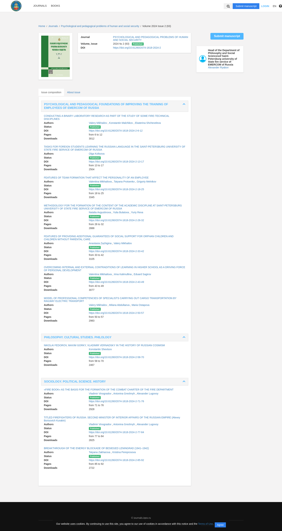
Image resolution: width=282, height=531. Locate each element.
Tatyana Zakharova (100, 452)
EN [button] (274, 6)
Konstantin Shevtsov (100, 349)
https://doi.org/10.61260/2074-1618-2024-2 (137, 47)
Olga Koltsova (96, 153)
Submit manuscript (246, 6)
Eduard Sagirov (142, 274)
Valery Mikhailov (98, 122)
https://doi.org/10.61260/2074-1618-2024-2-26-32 (116, 220)
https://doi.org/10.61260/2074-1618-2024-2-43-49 (116, 282)
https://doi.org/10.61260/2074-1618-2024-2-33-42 (116, 251)
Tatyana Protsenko (124, 181)
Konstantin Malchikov (121, 122)
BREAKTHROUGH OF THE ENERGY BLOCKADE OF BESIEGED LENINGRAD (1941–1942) (96, 448)
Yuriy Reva (137, 212)
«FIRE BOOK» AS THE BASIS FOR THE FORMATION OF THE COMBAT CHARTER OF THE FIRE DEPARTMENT (109, 389)
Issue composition (51, 92)
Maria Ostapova (140, 305)
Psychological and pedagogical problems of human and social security (100, 26)
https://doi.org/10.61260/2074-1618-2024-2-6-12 (116, 130)
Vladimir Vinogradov (100, 393)
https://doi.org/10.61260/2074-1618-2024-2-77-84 (116, 432)
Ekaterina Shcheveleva (148, 122)
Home (41, 26)
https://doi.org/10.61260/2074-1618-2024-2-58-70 (116, 357)
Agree (220, 524)
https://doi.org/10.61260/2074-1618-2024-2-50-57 (116, 312)
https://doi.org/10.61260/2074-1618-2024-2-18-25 (116, 189)
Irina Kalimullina (123, 274)
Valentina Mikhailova (100, 181)
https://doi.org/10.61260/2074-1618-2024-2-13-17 (116, 161)
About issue (73, 92)
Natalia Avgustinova (100, 212)
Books (55, 5)
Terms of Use (205, 523)
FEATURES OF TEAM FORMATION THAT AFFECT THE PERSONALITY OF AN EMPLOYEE (96, 177)
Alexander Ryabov (218, 67)
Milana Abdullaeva (119, 305)
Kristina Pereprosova (124, 452)
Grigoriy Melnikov (146, 181)
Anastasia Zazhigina (100, 243)
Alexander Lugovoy (147, 393)
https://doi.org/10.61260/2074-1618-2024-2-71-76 (116, 401)
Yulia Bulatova (121, 212)
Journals (40, 5)
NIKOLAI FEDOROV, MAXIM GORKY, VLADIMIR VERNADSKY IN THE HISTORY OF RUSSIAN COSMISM (104, 345)
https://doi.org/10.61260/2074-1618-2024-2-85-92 (116, 460)
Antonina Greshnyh (124, 393)
